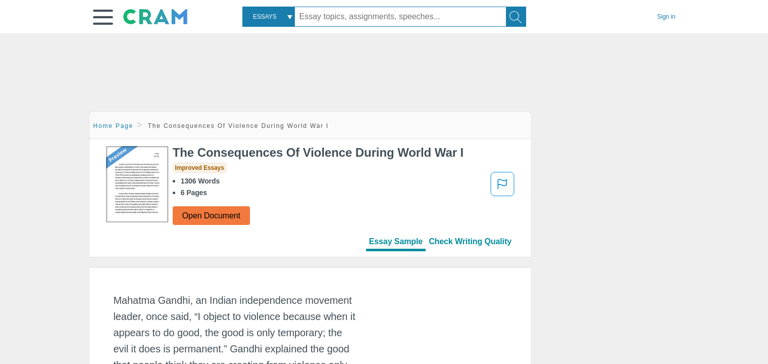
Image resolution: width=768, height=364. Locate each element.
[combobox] (268, 17)
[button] (103, 17)
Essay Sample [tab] (396, 241)
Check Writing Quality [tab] (470, 241)
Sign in (666, 16)
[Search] (516, 17)
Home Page (113, 125)
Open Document (211, 215)
